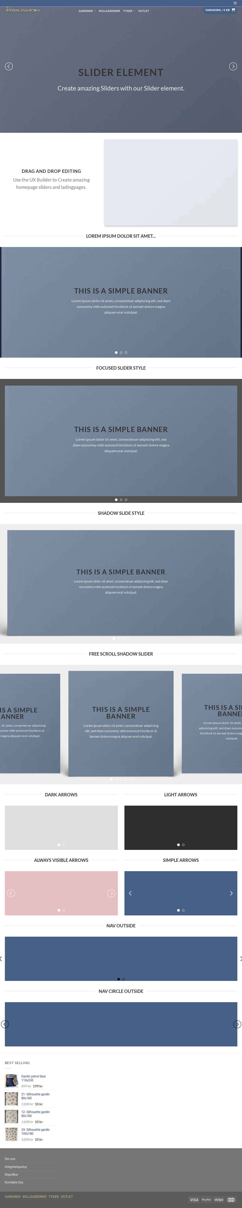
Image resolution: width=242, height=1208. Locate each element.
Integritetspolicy (16, 1167)
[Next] (233, 66)
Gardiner (87, 11)
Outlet (143, 11)
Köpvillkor (11, 1174)
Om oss (10, 1159)
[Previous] (9, 66)
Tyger (129, 11)
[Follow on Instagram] (235, 3)
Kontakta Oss (14, 1182)
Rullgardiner (109, 11)
